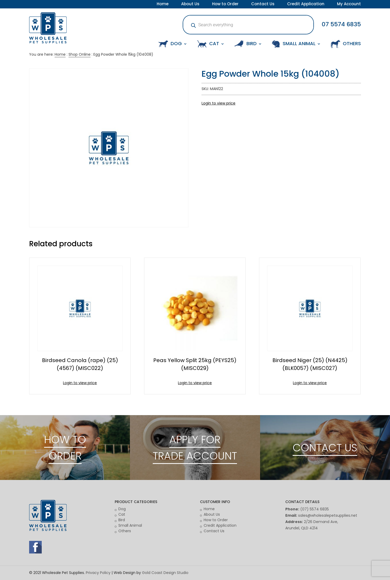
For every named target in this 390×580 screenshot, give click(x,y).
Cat (121, 514)
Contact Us (263, 4)
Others (124, 531)
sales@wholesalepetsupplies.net (327, 515)
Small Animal (130, 525)
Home (162, 4)
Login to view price (218, 103)
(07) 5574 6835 (314, 509)
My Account (349, 4)
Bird (121, 519)
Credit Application (305, 4)
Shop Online (79, 54)
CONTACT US (325, 447)
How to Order (225, 4)
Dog (122, 508)
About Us (190, 4)
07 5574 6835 (341, 24)
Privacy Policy (98, 572)
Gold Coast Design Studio (165, 572)
